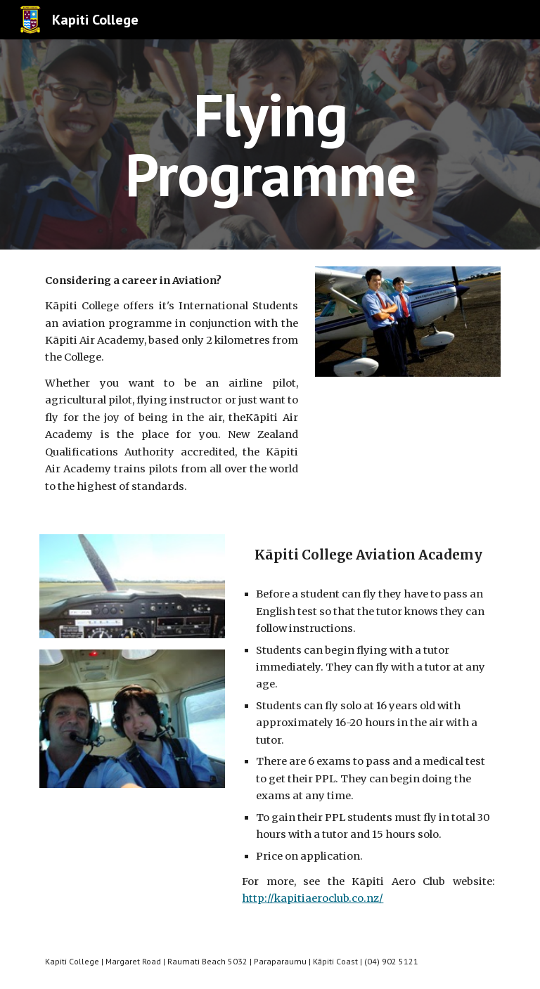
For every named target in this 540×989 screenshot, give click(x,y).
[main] (269, 144)
